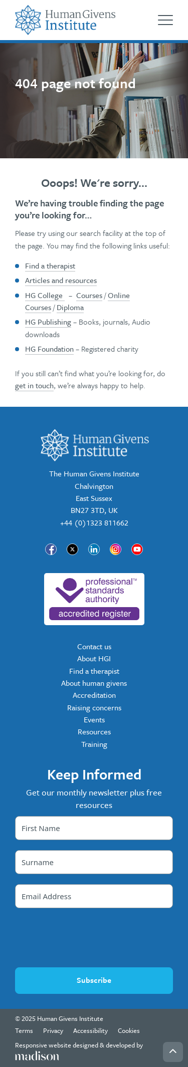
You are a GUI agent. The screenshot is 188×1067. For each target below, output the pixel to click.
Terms (24, 1030)
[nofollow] (94, 599)
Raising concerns (94, 707)
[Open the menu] (165, 20)
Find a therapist (50, 265)
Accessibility (90, 1030)
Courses (89, 295)
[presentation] (94, 937)
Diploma (70, 307)
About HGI (94, 658)
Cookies (129, 1030)
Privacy (53, 1030)
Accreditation (94, 694)
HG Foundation (49, 348)
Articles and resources (61, 280)
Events (94, 719)
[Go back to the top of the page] (173, 1052)
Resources (94, 731)
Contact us (94, 646)
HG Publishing (48, 321)
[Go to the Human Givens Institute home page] (65, 20)
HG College (45, 295)
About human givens (94, 682)
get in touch (34, 385)
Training (94, 743)
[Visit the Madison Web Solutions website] (94, 1051)
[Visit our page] (51, 549)
